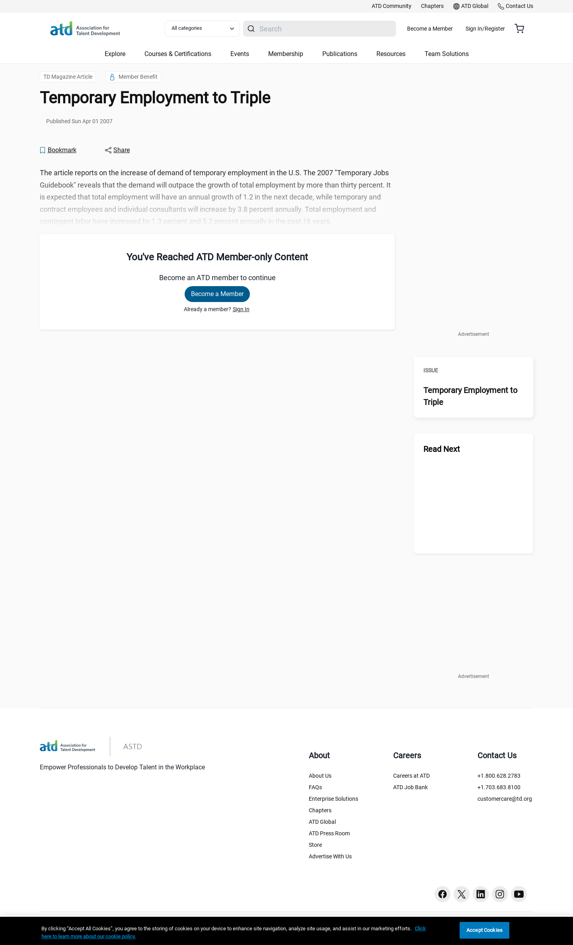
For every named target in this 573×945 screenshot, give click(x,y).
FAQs (315, 787)
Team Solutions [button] (447, 54)
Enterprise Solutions (333, 799)
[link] (391, 6)
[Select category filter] (206, 29)
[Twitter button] (462, 894)
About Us (320, 776)
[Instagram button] (500, 894)
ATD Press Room (329, 833)
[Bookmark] (58, 150)
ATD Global (322, 822)
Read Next (441, 449)
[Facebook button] (442, 894)
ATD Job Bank (410, 787)
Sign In (241, 309)
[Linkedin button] (481, 894)
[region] (286, 931)
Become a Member (453, 28)
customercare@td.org (504, 799)
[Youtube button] (519, 894)
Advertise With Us (330, 856)
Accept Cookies (484, 930)
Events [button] (239, 54)
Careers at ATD (411, 776)
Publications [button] (339, 54)
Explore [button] (115, 54)
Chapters (320, 810)
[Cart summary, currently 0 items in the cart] (522, 29)
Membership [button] (285, 54)
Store (315, 845)
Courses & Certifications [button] (177, 54)
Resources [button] (390, 54)
